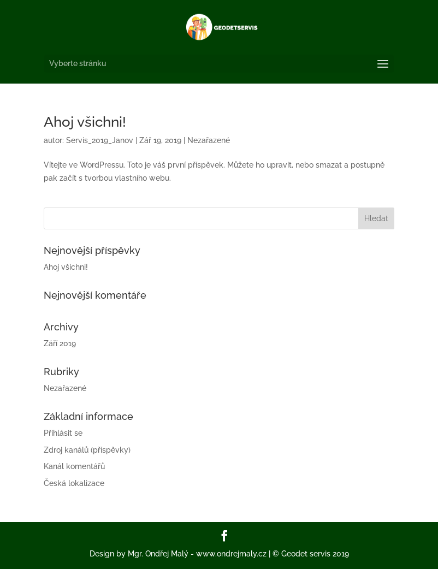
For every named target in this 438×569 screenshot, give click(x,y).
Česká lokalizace (74, 483)
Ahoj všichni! (85, 122)
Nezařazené (208, 140)
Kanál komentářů (74, 466)
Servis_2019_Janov (99, 140)
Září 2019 (60, 343)
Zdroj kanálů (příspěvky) (87, 450)
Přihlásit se (63, 433)
